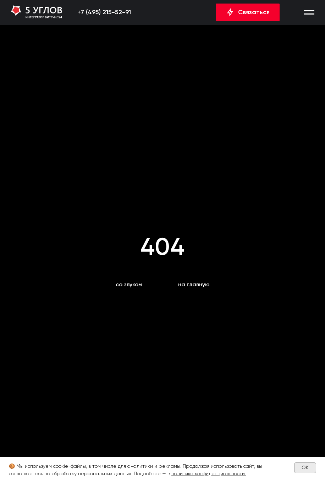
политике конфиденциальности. (208, 473)
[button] (309, 12)
